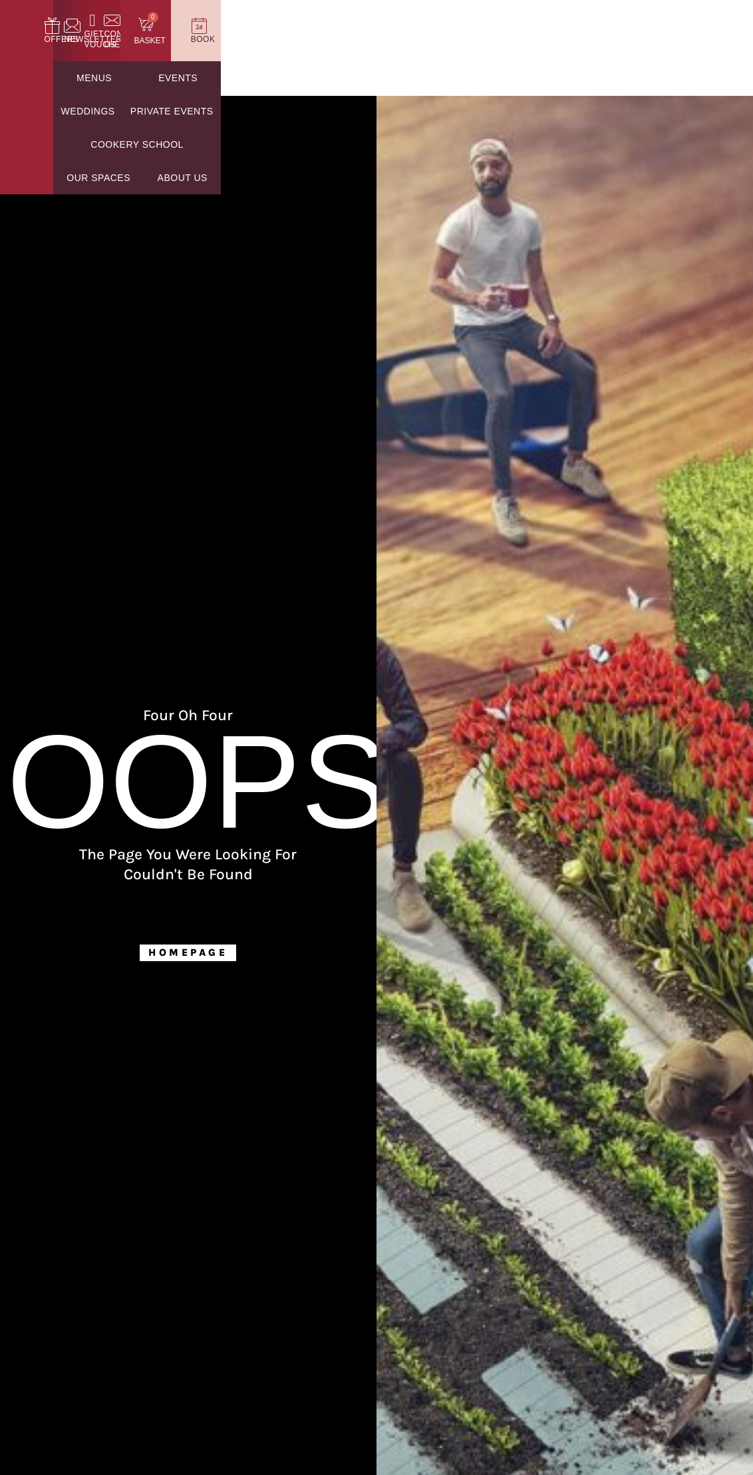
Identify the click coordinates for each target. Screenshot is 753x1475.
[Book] (712, 26)
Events (207, 79)
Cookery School (510, 79)
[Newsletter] (381, 26)
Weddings (288, 79)
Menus (137, 79)
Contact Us (547, 40)
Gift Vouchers (465, 40)
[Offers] (315, 26)
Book (712, 40)
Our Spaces (621, 79)
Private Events (389, 79)
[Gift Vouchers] (465, 26)
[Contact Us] (547, 26)
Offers (315, 40)
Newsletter (381, 40)
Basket (631, 42)
